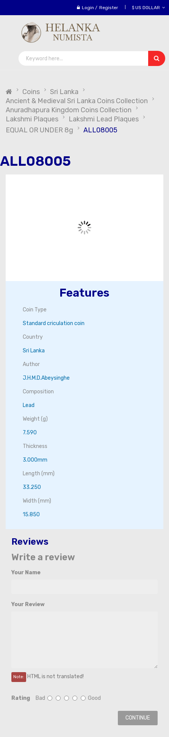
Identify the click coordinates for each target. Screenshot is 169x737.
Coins (31, 92)
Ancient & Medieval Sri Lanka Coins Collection (77, 101)
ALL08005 (100, 130)
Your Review (28, 604)
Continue (137, 718)
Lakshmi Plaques (32, 119)
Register (108, 7)
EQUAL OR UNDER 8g (39, 130)
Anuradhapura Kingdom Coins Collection (68, 110)
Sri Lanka (64, 92)
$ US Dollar (148, 7)
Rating (20, 698)
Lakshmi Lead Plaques (104, 119)
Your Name (26, 572)
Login (88, 7)
